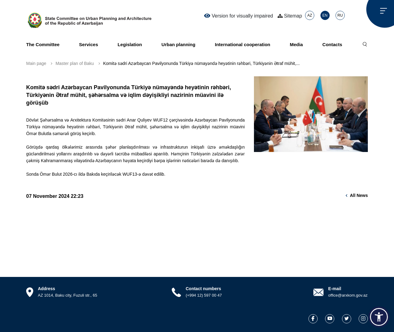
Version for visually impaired (238, 15)
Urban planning (178, 44)
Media (296, 44)
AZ (309, 15)
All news (359, 195)
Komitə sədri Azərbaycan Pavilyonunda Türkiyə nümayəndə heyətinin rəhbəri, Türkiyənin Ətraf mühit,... (201, 63)
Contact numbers (203, 288)
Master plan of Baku (74, 63)
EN (325, 15)
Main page (36, 63)
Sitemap (290, 15)
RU (340, 15)
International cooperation (242, 44)
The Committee (42, 44)
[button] (379, 317)
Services (88, 44)
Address (46, 288)
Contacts (332, 44)
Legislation (130, 44)
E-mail (334, 288)
